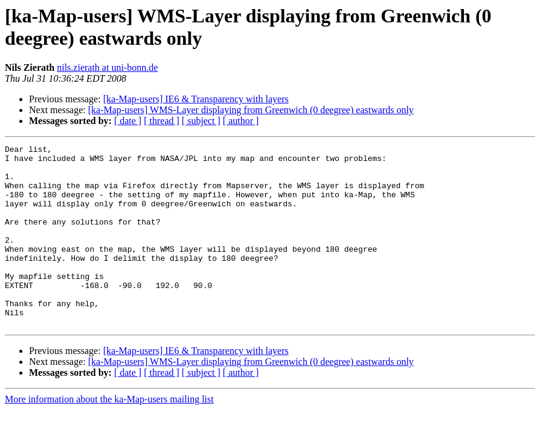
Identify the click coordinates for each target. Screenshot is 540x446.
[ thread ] (161, 121)
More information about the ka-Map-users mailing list (109, 435)
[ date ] (127, 121)
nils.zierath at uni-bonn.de (107, 67)
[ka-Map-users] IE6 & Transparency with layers (196, 99)
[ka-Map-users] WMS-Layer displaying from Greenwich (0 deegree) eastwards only (251, 110)
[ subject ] (201, 121)
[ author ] (241, 121)
